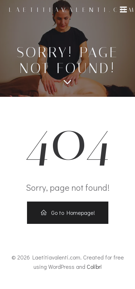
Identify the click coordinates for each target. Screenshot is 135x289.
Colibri (94, 266)
